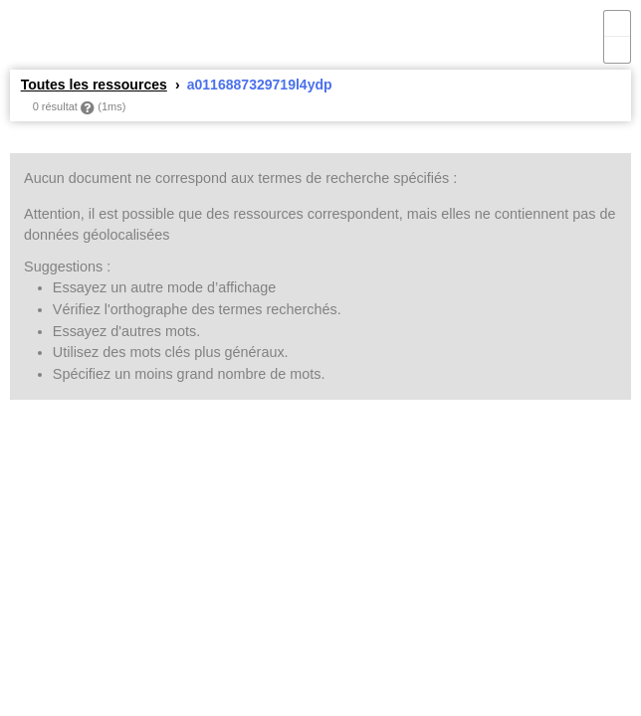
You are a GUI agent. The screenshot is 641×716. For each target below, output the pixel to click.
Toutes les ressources (94, 84)
